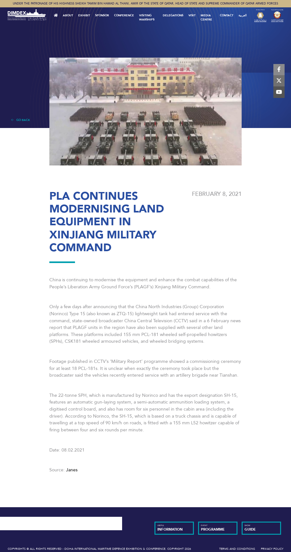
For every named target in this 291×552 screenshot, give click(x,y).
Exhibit (84, 15)
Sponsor (102, 15)
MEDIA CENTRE (206, 17)
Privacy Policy (272, 549)
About (68, 15)
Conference (124, 15)
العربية (242, 15)
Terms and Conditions (237, 549)
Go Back (20, 120)
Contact (226, 15)
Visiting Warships (146, 17)
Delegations (173, 15)
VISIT (191, 15)
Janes (72, 470)
